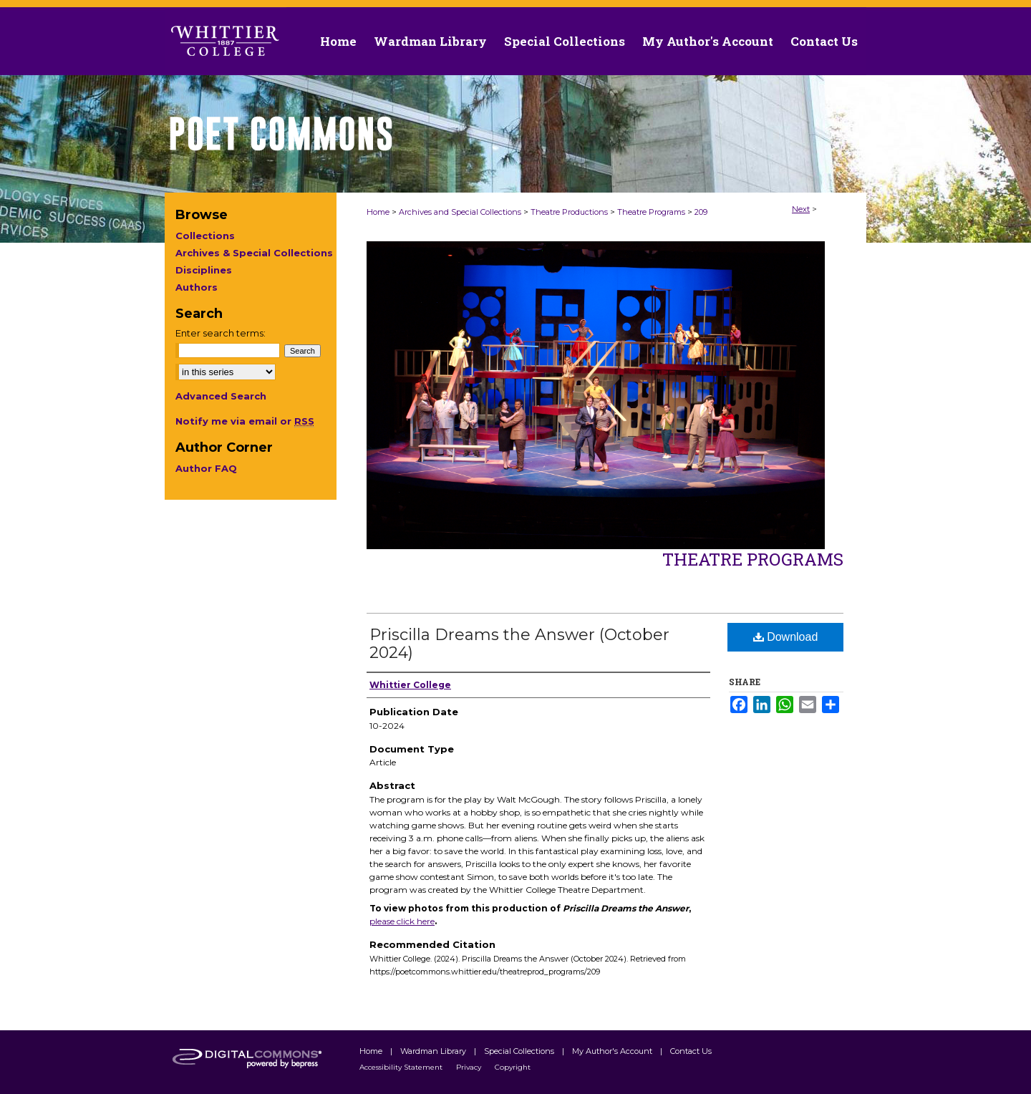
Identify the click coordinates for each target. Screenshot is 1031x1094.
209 (700, 212)
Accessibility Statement (402, 1067)
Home (378, 212)
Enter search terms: (220, 333)
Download (785, 637)
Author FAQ (206, 468)
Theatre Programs (651, 212)
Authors (196, 287)
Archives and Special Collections (460, 212)
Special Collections (520, 1051)
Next (801, 209)
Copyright (513, 1067)
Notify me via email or (244, 421)
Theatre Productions (569, 212)
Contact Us (824, 41)
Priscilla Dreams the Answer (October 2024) (519, 643)
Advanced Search (220, 396)
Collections (205, 235)
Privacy (469, 1067)
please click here (402, 921)
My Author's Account (613, 1051)
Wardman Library (434, 1051)
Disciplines (203, 270)
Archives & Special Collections (254, 252)
